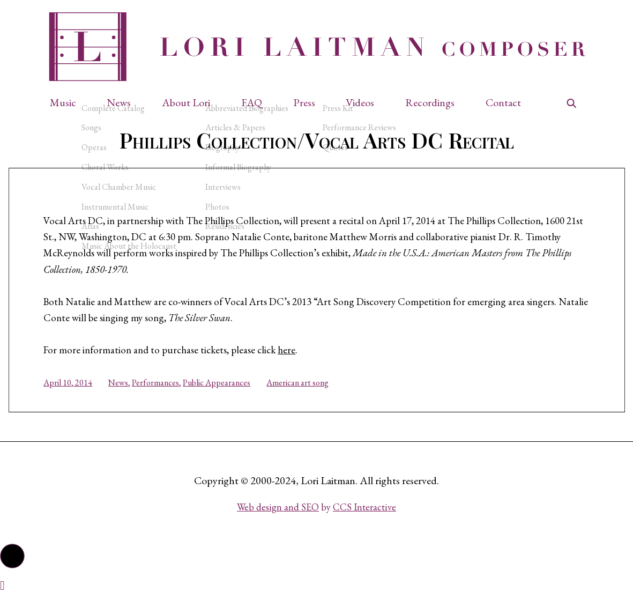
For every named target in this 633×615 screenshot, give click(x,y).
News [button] (119, 103)
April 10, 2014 (76, 396)
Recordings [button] (430, 103)
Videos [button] (360, 103)
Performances (164, 396)
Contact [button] (503, 103)
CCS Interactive (364, 524)
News (127, 396)
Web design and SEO (278, 524)
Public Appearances (225, 396)
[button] (68, 103)
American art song (306, 396)
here (306, 364)
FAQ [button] (251, 103)
